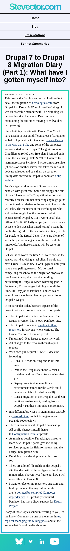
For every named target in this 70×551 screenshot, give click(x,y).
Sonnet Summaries (35, 44)
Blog (35, 26)
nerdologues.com (42, 102)
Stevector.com (35, 7)
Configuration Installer (25, 434)
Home (35, 18)
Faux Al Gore (20, 416)
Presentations (35, 35)
